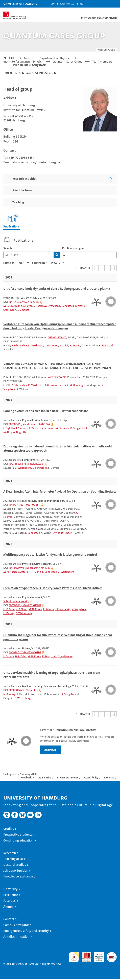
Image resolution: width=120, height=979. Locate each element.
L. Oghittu (9, 428)
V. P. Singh (21, 609)
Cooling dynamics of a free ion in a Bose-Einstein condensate (45, 411)
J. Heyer (27, 306)
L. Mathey (8, 613)
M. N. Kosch (10, 572)
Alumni (8, 906)
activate (50, 750)
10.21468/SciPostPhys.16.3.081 (26, 463)
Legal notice (44, 777)
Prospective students (17, 834)
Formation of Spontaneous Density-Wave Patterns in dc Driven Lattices (52, 588)
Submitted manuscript (16, 601)
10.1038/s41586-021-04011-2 (25, 652)
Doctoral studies (14, 865)
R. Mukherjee (35, 345)
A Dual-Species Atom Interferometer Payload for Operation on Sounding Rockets (59, 492)
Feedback (26, 777)
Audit (84, 954)
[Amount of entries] (57, 263)
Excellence (10, 895)
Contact (8, 919)
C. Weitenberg (23, 468)
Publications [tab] (11, 221)
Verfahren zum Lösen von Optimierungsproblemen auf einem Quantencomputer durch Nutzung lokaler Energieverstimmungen (59, 326)
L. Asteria (23, 572)
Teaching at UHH (14, 859)
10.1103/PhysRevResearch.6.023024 (29, 424)
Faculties (9, 901)
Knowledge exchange (18, 876)
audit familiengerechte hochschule (74, 957)
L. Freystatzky (62, 609)
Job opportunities (15, 870)
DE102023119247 (57, 337)
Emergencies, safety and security (26, 931)
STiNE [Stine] (80, 3)
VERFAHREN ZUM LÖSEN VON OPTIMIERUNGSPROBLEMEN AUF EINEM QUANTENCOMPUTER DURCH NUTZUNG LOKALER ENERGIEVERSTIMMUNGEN (57, 366)
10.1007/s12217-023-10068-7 (24, 504)
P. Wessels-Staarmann (41, 428)
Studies (8, 829)
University (10, 889)
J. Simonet (23, 310)
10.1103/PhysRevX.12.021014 (25, 605)
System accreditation (112, 955)
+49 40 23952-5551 (21, 158)
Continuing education (18, 840)
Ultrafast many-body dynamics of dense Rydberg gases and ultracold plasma (56, 289)
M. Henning (76, 385)
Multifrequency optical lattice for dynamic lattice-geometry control (50, 555)
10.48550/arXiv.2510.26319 (24, 302)
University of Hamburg (20, 4)
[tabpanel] (60, 478)
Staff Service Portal (62, 3)
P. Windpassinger (61, 533)
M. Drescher (51, 306)
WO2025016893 (57, 377)
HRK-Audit (97, 955)
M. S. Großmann (12, 306)
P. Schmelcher (19, 345)
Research (9, 853)
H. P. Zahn (35, 572)
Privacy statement (78, 740)
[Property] (23, 263)
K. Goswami (51, 345)
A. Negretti (19, 432)
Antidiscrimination (16, 937)
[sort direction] (39, 263)
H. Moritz (74, 345)
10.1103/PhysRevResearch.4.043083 (29, 568)
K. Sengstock (66, 306)
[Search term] (28, 255)
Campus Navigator (16, 925)
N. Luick (63, 345)
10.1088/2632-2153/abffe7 (23, 690)
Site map (109, 777)
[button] (107, 4)
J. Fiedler (38, 306)
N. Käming (9, 694)
